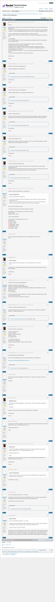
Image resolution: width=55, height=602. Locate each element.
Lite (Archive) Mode (27, 551)
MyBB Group (15, 553)
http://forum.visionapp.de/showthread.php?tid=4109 (18, 360)
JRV (4, 309)
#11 (47, 304)
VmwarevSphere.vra (15, 508)
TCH (4, 27)
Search (46, 8)
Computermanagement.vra (16, 76)
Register (17, 11)
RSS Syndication (35, 551)
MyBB (7, 553)
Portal (41, 8)
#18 (47, 469)
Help (51, 8)
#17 (47, 443)
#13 (47, 352)
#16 (47, 421)
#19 (47, 492)
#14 (47, 374)
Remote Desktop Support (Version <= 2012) (33, 13)
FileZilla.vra (13, 150)
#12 (47, 326)
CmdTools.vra (13, 100)
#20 (47, 515)
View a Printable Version (7, 544)
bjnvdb (4, 426)
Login (13, 11)
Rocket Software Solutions (12, 551)
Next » (10, 18)
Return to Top (20, 551)
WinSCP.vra (13, 125)
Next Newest (10, 539)
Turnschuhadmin (5, 287)
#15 (47, 397)
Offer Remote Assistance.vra (16, 318)
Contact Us (5, 551)
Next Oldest (5, 539)
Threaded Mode (50, 19)
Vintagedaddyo (13, 554)
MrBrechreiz (8, 554)
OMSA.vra (13, 368)
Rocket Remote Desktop (21, 13)
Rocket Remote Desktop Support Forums (9, 13)
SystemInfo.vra (13, 177)
